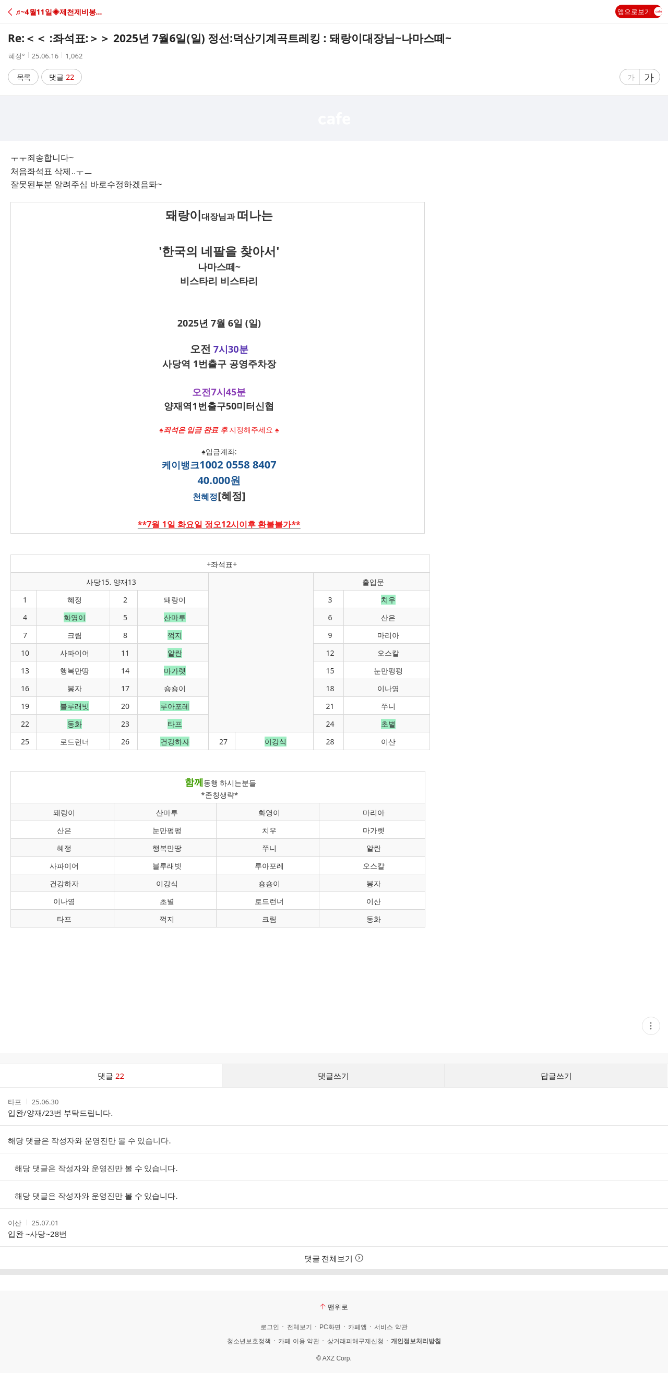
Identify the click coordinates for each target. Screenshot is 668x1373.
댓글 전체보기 (334, 1258)
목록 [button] (23, 77)
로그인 (269, 1327)
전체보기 (299, 1327)
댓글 (62, 77)
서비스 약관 (390, 1327)
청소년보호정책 (249, 1341)
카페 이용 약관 (298, 1341)
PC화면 (330, 1327)
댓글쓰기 (333, 1075)
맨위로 (334, 1306)
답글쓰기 (556, 1075)
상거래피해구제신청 (355, 1341)
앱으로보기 (639, 11)
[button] (53, 11)
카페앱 (357, 1327)
